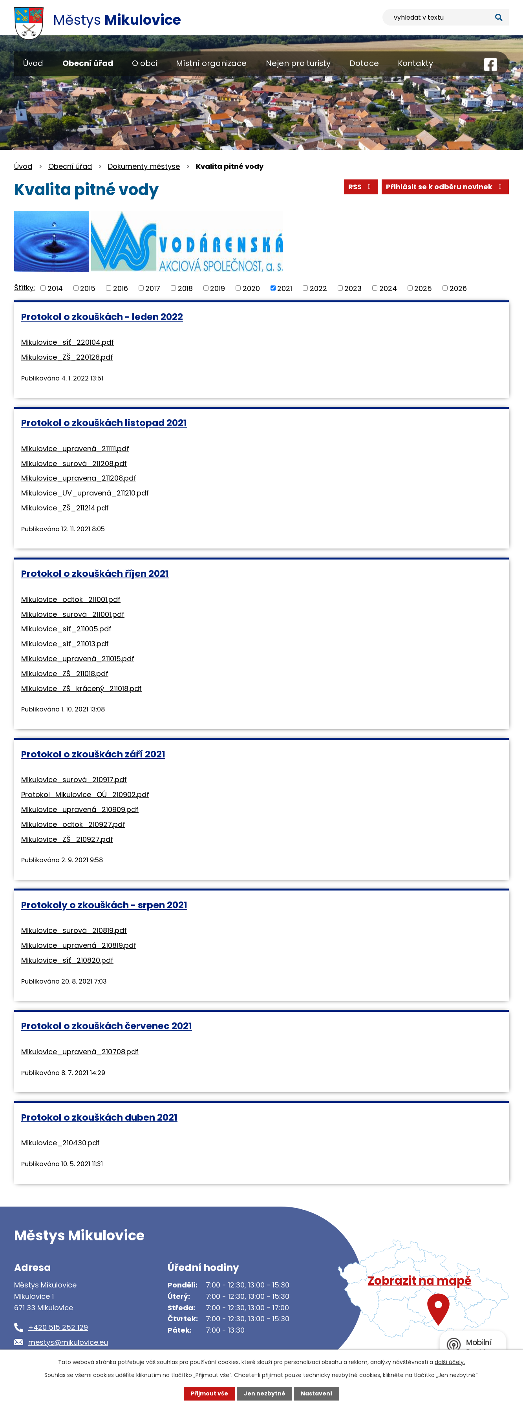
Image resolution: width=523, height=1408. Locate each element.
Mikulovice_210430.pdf (60, 1143)
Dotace (364, 63)
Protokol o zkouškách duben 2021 (99, 1117)
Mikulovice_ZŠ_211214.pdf (65, 508)
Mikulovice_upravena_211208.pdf (78, 478)
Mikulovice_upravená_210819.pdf (78, 945)
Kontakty (415, 63)
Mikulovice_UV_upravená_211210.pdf (85, 493)
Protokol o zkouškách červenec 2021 (106, 1025)
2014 (55, 288)
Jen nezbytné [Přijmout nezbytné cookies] (264, 1393)
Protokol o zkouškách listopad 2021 (104, 422)
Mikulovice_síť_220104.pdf (67, 342)
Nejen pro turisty (298, 63)
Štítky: (24, 288)
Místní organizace (211, 63)
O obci (144, 63)
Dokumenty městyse (144, 166)
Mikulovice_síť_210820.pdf (67, 960)
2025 (423, 288)
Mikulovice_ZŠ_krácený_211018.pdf (81, 688)
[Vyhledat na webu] (445, 17)
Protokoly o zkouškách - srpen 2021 (104, 904)
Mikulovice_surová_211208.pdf (74, 463)
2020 (251, 288)
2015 (87, 288)
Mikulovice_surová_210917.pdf (74, 779)
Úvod (33, 63)
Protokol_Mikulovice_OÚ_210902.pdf (85, 794)
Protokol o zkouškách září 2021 (93, 754)
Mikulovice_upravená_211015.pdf (77, 659)
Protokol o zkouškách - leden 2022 (102, 316)
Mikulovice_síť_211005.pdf (66, 629)
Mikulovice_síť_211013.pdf (65, 644)
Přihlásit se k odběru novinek (445, 187)
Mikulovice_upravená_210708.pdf (80, 1052)
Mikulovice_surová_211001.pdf (72, 614)
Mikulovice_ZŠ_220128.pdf (67, 357)
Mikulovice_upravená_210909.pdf (80, 809)
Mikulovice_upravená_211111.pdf (75, 448)
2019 (217, 288)
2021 (284, 288)
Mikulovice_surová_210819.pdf (74, 930)
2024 (388, 288)
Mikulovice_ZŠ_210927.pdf (67, 839)
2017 (152, 288)
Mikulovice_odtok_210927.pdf (73, 824)
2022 (318, 288)
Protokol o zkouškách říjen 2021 (95, 573)
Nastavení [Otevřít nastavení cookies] (316, 1393)
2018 (185, 288)
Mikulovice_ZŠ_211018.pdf (64, 673)
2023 (353, 288)
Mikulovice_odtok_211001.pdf (71, 599)
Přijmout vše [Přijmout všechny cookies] (209, 1393)
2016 (120, 288)
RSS (361, 187)
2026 (458, 288)
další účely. (450, 1362)
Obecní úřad (87, 63)
